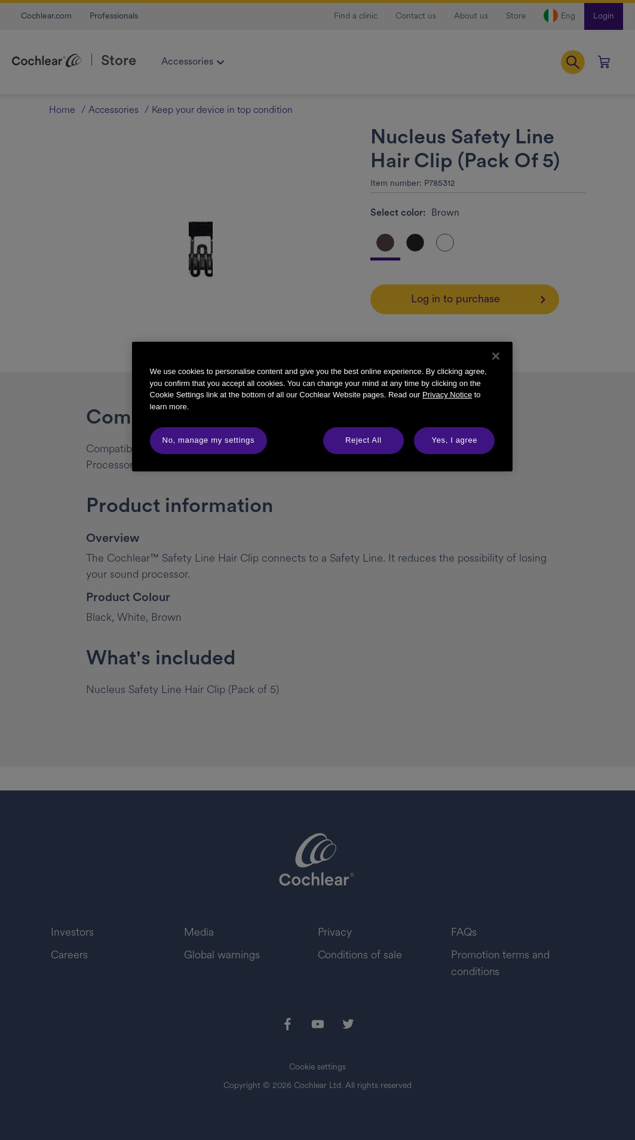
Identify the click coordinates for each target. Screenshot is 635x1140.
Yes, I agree (455, 440)
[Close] (496, 356)
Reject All (363, 440)
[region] (322, 406)
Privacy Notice (447, 394)
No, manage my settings (208, 440)
